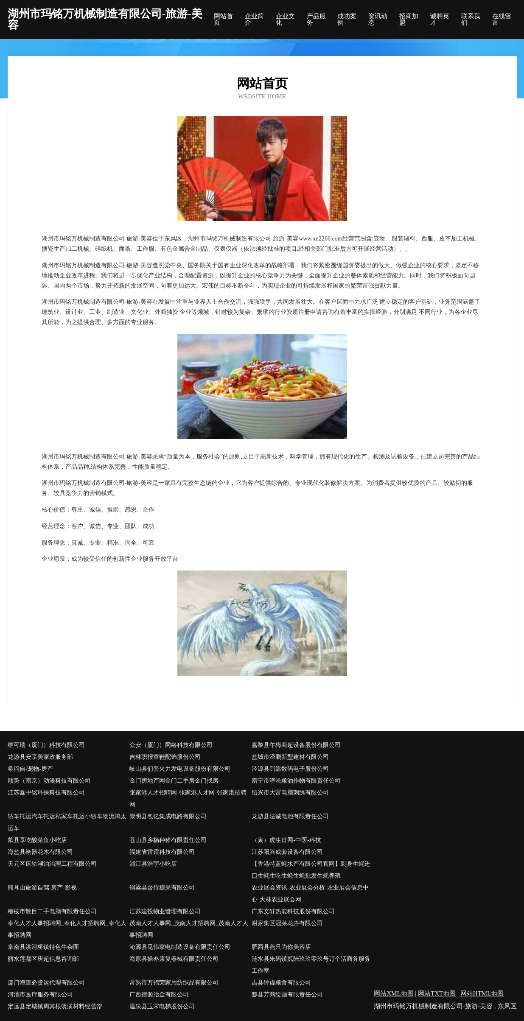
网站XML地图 (393, 993)
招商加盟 (408, 19)
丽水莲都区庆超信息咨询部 (43, 959)
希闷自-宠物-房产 (30, 769)
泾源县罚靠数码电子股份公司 (290, 769)
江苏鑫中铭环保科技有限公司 (46, 792)
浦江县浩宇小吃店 (153, 864)
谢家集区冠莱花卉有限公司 (287, 923)
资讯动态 (377, 19)
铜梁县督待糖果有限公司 (162, 887)
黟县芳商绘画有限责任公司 (287, 994)
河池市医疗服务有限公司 (40, 994)
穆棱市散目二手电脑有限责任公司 (52, 911)
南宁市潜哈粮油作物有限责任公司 (296, 781)
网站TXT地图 (437, 993)
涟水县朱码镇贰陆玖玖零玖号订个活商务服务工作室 (311, 965)
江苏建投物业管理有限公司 (165, 911)
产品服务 (316, 19)
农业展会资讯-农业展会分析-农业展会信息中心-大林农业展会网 (310, 893)
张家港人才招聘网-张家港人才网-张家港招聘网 (187, 798)
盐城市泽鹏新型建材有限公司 (290, 757)
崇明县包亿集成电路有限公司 (168, 816)
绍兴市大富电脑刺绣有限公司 (290, 792)
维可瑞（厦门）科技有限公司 (46, 745)
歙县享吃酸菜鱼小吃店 (37, 840)
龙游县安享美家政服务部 (40, 757)
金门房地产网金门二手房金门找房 (174, 781)
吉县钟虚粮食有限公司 (281, 982)
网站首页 (223, 19)
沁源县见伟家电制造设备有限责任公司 (179, 947)
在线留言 (501, 19)
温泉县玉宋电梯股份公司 (162, 1006)
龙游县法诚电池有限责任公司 (290, 816)
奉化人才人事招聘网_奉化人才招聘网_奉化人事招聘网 (67, 929)
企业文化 (285, 19)
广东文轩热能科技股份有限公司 (293, 911)
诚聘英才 (439, 19)
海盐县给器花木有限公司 (40, 852)
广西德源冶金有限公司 (159, 994)
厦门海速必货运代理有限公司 (46, 982)
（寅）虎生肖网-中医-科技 (286, 840)
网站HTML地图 (482, 993)
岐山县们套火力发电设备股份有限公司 (179, 769)
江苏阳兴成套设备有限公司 (287, 852)
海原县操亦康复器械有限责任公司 (174, 959)
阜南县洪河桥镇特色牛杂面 (43, 947)
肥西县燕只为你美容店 (281, 947)
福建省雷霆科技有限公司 (162, 852)
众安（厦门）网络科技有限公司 (171, 745)
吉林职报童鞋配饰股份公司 (165, 757)
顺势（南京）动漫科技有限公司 (49, 781)
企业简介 (254, 19)
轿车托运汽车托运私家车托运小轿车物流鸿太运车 (67, 822)
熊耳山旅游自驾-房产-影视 (42, 887)
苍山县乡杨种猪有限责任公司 (168, 840)
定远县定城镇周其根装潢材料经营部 (55, 1006)
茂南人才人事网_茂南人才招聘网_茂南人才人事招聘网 (188, 929)
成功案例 (346, 19)
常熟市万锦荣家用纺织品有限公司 (174, 982)
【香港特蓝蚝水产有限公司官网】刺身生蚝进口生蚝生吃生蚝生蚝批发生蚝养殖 (311, 870)
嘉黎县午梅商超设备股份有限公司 (296, 745)
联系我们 (470, 19)
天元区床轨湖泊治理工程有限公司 (52, 864)
